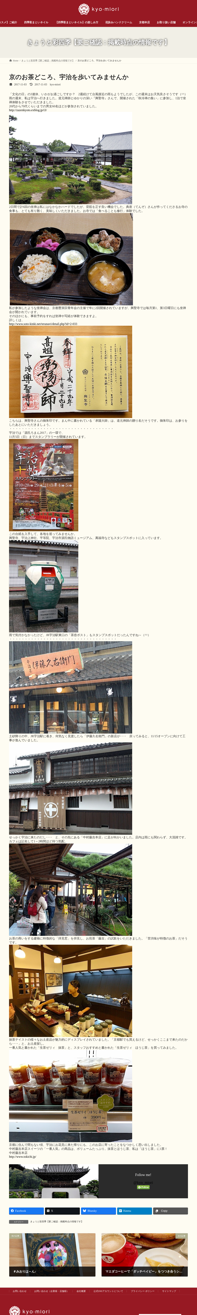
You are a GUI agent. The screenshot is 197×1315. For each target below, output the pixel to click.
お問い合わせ (20, 1291)
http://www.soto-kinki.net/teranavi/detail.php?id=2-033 (43, 324)
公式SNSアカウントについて (108, 1291)
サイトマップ (169, 1291)
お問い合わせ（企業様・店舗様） (51, 1291)
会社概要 (81, 1291)
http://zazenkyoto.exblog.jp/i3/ (28, 110)
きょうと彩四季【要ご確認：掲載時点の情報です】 (56, 1221)
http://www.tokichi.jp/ (22, 1156)
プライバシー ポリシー (142, 1291)
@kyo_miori (143, 1182)
